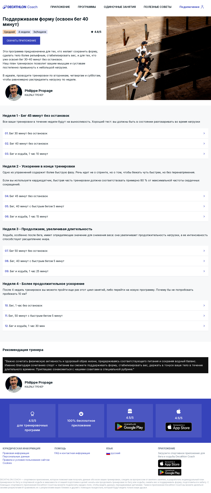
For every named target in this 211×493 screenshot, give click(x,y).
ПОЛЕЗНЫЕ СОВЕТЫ (157, 7)
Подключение (192, 7)
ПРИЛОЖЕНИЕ (60, 7)
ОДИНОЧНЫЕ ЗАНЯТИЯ (120, 7)
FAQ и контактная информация (72, 453)
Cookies (7, 463)
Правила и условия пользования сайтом (26, 459)
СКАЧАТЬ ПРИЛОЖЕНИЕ (21, 40)
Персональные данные (16, 456)
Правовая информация (16, 453)
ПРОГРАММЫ (87, 7)
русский (113, 454)
